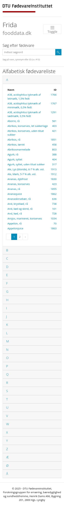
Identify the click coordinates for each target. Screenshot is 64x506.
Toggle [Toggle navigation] (52, 29)
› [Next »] (25, 236)
